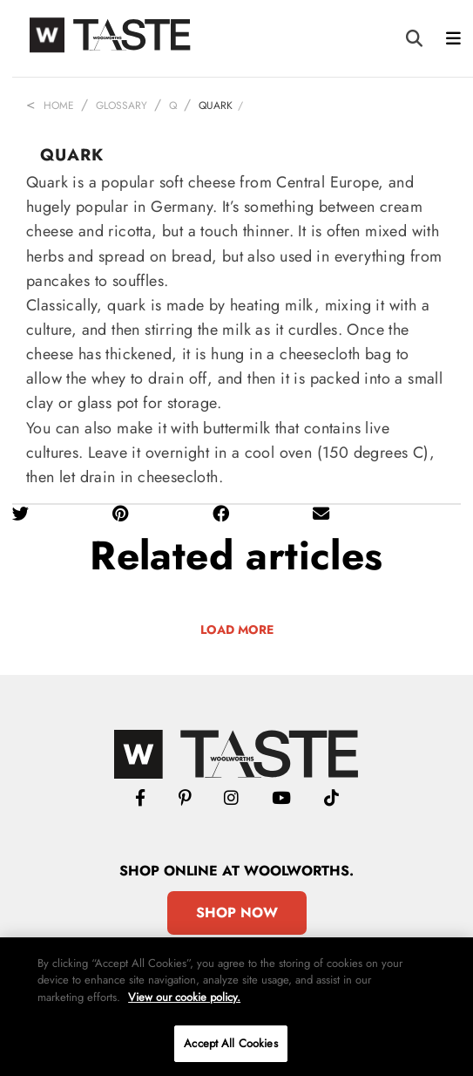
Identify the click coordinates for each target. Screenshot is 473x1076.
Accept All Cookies (230, 1043)
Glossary (121, 105)
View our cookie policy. (184, 997)
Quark (216, 105)
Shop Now (237, 912)
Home (59, 105)
